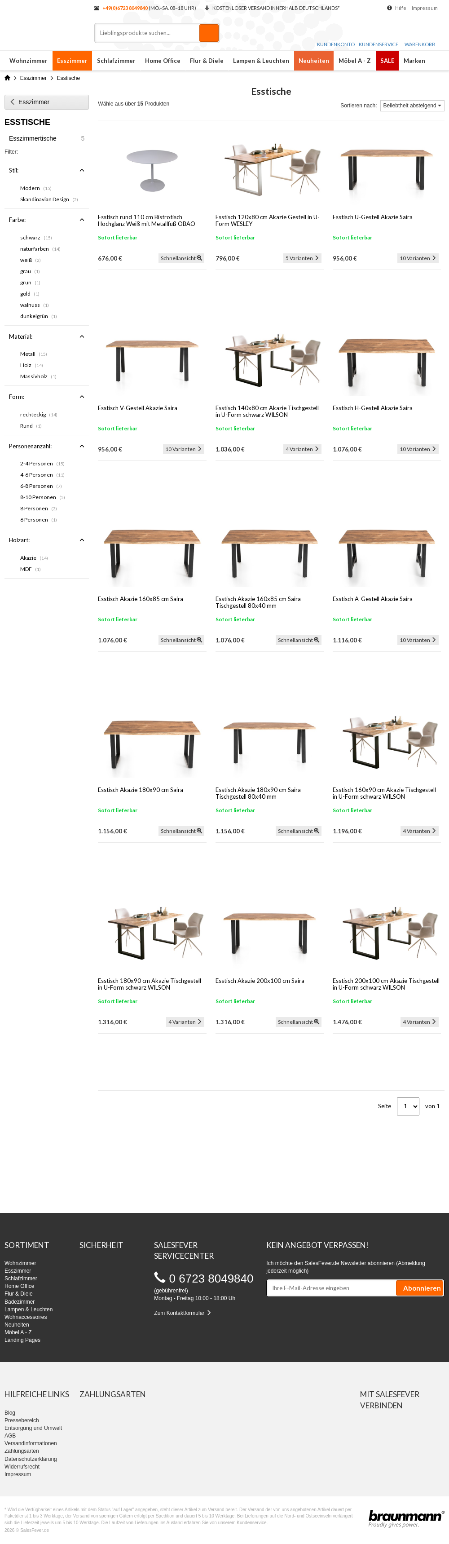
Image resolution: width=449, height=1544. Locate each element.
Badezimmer (19, 1302)
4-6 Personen (42, 474)
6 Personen (38, 519)
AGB (10, 1436)
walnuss (34, 304)
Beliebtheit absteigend (412, 105)
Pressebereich (21, 1420)
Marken (414, 60)
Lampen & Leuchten (261, 60)
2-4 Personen (42, 463)
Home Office (162, 60)
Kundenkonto (336, 35)
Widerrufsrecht (22, 1467)
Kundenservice (378, 35)
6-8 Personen (41, 485)
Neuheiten (314, 60)
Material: (46, 336)
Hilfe (400, 8)
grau (30, 271)
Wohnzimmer (28, 60)
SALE (387, 60)
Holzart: (46, 540)
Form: (46, 396)
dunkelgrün (38, 316)
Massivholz (38, 376)
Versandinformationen (30, 1443)
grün (30, 282)
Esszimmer (72, 60)
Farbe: (46, 219)
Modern (36, 188)
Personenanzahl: (46, 446)
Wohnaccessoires (25, 1317)
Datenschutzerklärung (30, 1459)
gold (30, 293)
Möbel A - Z (355, 60)
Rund (31, 425)
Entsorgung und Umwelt (33, 1428)
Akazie (34, 557)
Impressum (425, 8)
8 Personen (38, 508)
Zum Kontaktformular (182, 1313)
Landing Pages (22, 1340)
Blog (9, 1413)
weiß (30, 260)
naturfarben (40, 248)
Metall (33, 353)
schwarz (36, 237)
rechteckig (38, 414)
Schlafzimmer (116, 60)
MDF (30, 569)
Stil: (46, 170)
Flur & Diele (207, 60)
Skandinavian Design (49, 199)
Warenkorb (420, 36)
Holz (31, 365)
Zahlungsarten (21, 1451)
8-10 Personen (42, 497)
